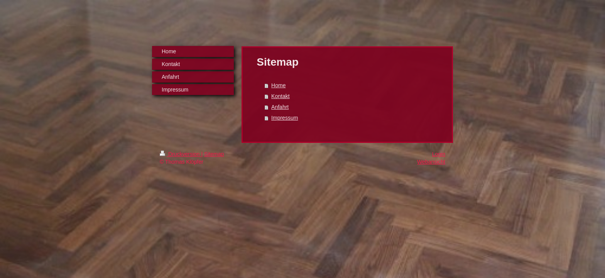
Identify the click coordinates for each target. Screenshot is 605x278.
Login (438, 154)
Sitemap (214, 154)
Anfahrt (280, 107)
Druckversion (180, 154)
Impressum (284, 118)
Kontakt (280, 96)
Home (278, 85)
